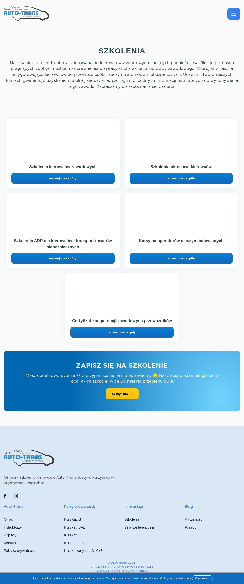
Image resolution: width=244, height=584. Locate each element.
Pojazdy (10, 535)
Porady (190, 527)
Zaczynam (122, 394)
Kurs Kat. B (72, 519)
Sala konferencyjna (139, 527)
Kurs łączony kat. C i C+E (83, 551)
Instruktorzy (13, 527)
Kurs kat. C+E (74, 543)
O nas (8, 519)
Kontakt (10, 543)
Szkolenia (132, 519)
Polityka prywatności (20, 551)
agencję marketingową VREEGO (122, 570)
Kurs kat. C (72, 535)
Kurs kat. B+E (74, 527)
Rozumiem (202, 578)
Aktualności (194, 519)
